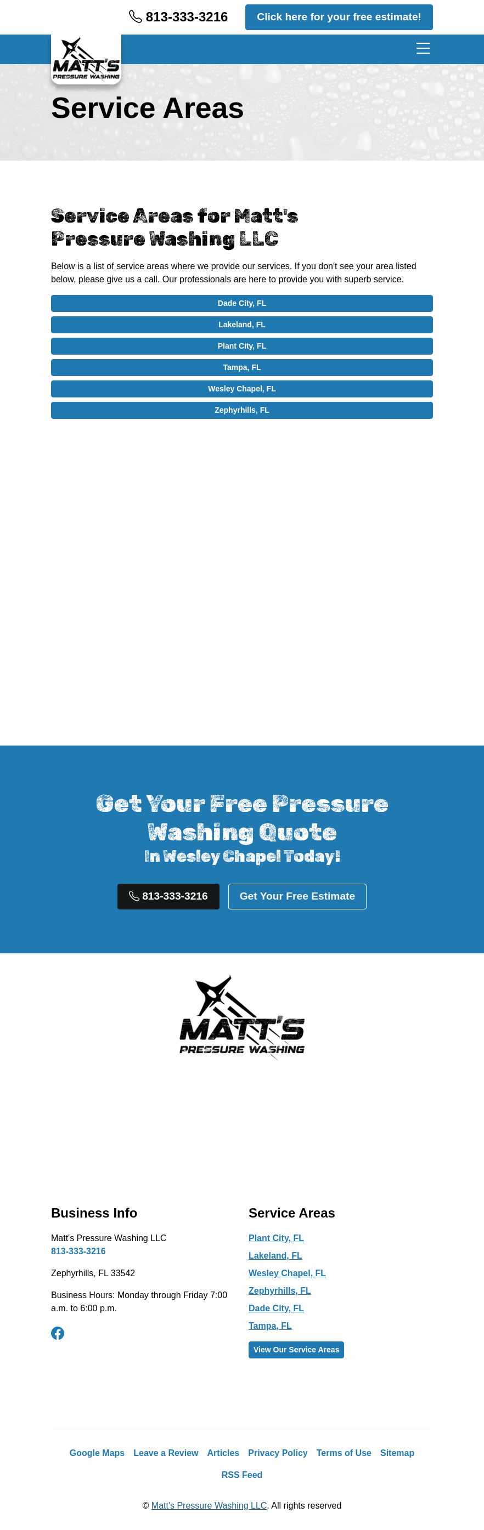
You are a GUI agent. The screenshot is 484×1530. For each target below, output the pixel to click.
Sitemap (397, 1453)
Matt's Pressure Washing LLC (209, 1505)
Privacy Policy (278, 1453)
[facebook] (57, 1334)
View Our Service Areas (296, 1349)
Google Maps (97, 1453)
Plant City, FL (242, 346)
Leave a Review (165, 1453)
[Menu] (421, 49)
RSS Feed (242, 1475)
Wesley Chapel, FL (241, 388)
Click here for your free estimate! (339, 16)
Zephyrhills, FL (242, 410)
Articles (223, 1453)
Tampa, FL (242, 367)
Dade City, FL (242, 303)
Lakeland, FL (242, 324)
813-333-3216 (178, 16)
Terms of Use (344, 1453)
